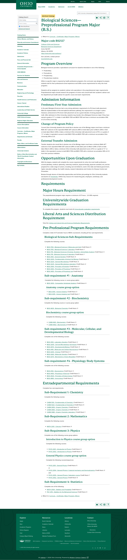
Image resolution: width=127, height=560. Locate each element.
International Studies (23, 106)
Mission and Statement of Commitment (73, 541)
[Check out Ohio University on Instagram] (95, 549)
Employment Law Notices (47, 541)
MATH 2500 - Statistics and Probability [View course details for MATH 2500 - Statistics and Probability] (59, 490)
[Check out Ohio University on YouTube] (100, 549)
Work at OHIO (46, 533)
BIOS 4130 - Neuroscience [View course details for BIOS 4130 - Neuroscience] (55, 371)
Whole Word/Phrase (25, 26)
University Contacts (23, 151)
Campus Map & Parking (26, 536)
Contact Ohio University (94, 532)
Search (107, 1)
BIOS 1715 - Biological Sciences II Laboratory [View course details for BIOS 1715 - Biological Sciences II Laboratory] (61, 254)
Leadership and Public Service (26, 110)
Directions (92, 530)
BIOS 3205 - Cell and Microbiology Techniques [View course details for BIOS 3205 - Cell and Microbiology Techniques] (62, 345)
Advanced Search (24, 29)
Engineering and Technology (25, 93)
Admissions (20, 56)
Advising (19, 46)
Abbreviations (21, 147)
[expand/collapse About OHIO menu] (46, 7)
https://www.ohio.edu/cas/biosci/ (51, 53)
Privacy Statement (102, 541)
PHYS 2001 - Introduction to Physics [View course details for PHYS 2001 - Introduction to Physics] (60, 449)
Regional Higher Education (25, 121)
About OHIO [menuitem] (41, 7)
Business (20, 83)
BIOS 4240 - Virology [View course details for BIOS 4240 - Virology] (53, 352)
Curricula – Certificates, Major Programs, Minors (26, 132)
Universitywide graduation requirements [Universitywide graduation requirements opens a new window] (87, 209)
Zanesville (67, 536)
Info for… (74, 1)
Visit (21, 533)
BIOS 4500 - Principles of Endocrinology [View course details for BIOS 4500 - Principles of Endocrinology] (59, 376)
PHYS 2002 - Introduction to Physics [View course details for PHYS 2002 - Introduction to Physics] (60, 452)
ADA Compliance (36, 541)
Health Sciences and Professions (27, 100)
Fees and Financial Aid (24, 60)
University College (22, 113)
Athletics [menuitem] (80, 7)
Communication (22, 86)
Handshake (54, 177)
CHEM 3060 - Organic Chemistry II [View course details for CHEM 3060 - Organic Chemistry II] (58, 410)
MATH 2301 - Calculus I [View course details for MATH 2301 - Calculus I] (54, 426)
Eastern (67, 527)
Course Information (23, 128)
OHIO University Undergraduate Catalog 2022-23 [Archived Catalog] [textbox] (93, 13)
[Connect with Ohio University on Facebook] (93, 549)
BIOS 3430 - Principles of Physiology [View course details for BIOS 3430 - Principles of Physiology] (58, 269)
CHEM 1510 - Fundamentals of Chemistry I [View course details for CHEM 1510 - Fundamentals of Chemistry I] (60, 402)
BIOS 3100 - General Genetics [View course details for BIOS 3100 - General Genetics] (56, 257)
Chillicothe (68, 524)
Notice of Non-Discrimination (89, 541)
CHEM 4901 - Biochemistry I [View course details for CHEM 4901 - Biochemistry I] (57, 322)
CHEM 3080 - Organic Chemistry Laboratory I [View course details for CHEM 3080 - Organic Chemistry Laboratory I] (61, 412)
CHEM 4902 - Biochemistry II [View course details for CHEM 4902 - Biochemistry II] (58, 325)
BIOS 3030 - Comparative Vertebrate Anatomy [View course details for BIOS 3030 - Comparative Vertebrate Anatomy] (61, 283)
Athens (67, 521)
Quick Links (84, 1)
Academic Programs (25, 527)
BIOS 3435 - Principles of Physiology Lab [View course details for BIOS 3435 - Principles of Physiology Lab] (60, 271)
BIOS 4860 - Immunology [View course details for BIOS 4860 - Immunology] (55, 378)
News (43, 527)
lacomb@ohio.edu (46, 59)
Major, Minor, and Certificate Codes (27, 143)
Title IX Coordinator (75, 543)
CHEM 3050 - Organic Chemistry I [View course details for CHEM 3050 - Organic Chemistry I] (58, 407)
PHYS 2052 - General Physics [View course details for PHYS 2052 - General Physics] (58, 478)
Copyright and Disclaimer (24, 162)
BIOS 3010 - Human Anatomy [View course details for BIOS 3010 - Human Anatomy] (58, 292)
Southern (67, 533)
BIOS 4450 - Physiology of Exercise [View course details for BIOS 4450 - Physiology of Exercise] (58, 373)
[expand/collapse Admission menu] (65, 7)
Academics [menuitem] (51, 7)
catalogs (43, 558)
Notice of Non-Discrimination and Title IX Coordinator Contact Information (27, 156)
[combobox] (93, 13)
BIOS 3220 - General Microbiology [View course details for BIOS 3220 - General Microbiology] (58, 262)
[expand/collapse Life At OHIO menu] (76, 7)
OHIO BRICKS (21, 72)
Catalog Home (21, 35)
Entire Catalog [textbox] (22, 20)
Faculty (19, 140)
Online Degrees (24, 530)
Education (20, 90)
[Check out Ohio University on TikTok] (105, 549)
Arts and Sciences (22, 79)
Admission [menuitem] (61, 7)
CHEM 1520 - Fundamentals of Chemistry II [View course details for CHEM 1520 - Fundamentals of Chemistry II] (60, 405)
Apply (92, 1)
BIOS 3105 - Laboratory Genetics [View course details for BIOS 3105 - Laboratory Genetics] (57, 342)
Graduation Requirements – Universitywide (25, 68)
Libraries (44, 530)
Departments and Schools (24, 137)
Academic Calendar (23, 50)
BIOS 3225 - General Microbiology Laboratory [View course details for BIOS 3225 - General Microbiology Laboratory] (61, 264)
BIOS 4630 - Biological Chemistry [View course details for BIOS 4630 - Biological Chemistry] (57, 308)
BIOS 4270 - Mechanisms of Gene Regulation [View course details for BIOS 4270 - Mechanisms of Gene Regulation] (61, 357)
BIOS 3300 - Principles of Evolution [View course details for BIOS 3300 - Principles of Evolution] (58, 266)
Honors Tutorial (21, 103)
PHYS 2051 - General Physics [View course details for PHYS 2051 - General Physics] (58, 465)
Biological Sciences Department (51, 47)
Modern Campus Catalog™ (78, 558)
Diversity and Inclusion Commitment (27, 42)
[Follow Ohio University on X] (103, 549)
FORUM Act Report (59, 541)
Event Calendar (46, 521)
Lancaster (67, 530)
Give (99, 1)
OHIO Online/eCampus (24, 117)
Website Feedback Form (49, 536)
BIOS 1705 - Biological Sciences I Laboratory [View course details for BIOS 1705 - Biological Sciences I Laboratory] (61, 249)
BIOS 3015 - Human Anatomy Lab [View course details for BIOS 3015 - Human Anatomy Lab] (59, 294)
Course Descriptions (23, 124)
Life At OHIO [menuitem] (71, 7)
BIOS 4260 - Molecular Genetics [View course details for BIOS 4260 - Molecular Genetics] (57, 354)
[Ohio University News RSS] (107, 549)
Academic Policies (22, 53)
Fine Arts (20, 96)
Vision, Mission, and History (25, 39)
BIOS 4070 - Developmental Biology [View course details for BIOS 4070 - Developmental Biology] (58, 347)
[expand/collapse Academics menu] (56, 7)
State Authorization (65, 543)
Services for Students (23, 75)
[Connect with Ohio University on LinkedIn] (98, 549)
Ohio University (27, 547)
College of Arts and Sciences (50, 44)
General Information (23, 63)
